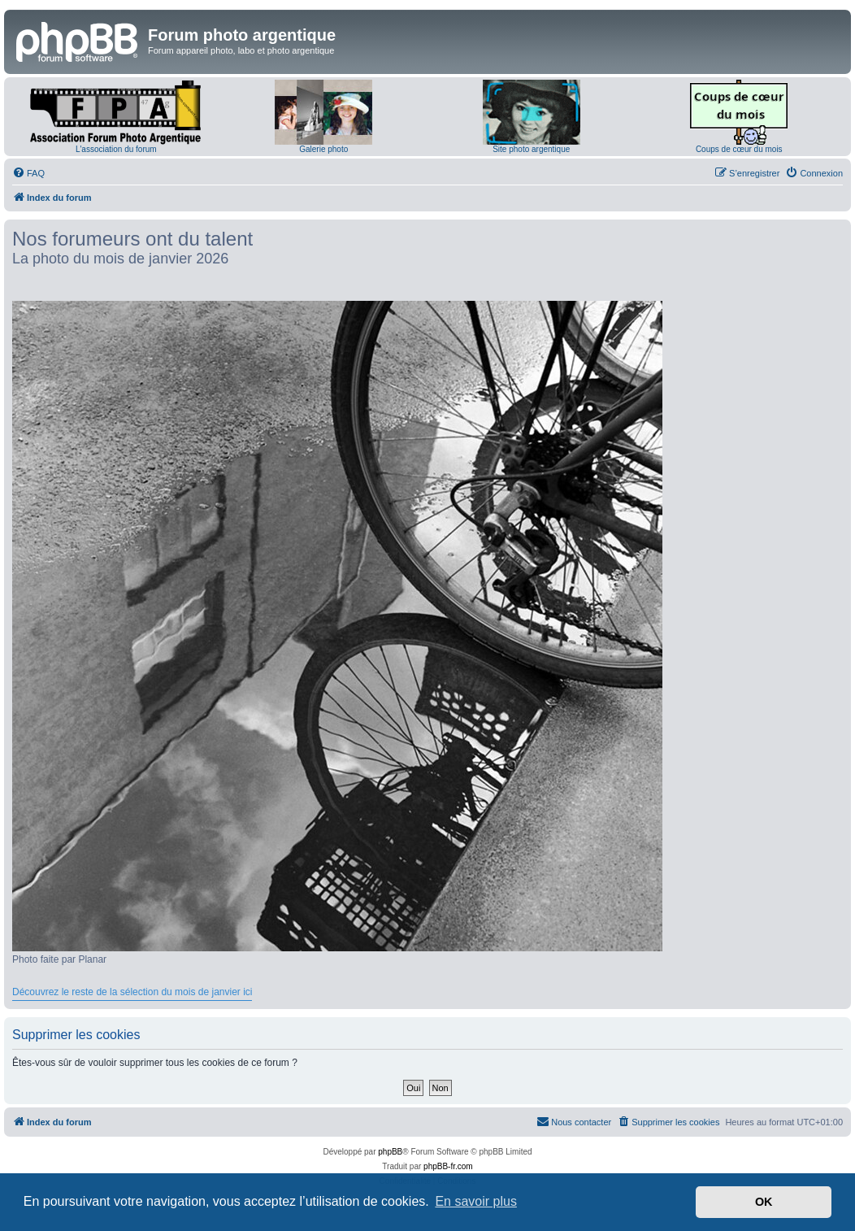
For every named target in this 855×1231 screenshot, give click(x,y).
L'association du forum (116, 149)
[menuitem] (28, 173)
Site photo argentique (531, 149)
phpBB (390, 1151)
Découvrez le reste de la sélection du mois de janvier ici (132, 992)
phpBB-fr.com (448, 1166)
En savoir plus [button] (476, 1201)
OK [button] (764, 1201)
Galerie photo (323, 149)
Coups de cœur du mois (739, 149)
